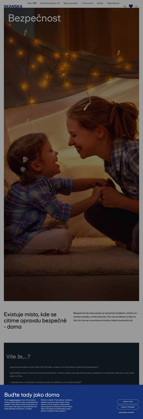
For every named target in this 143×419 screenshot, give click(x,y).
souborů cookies (14, 400)
